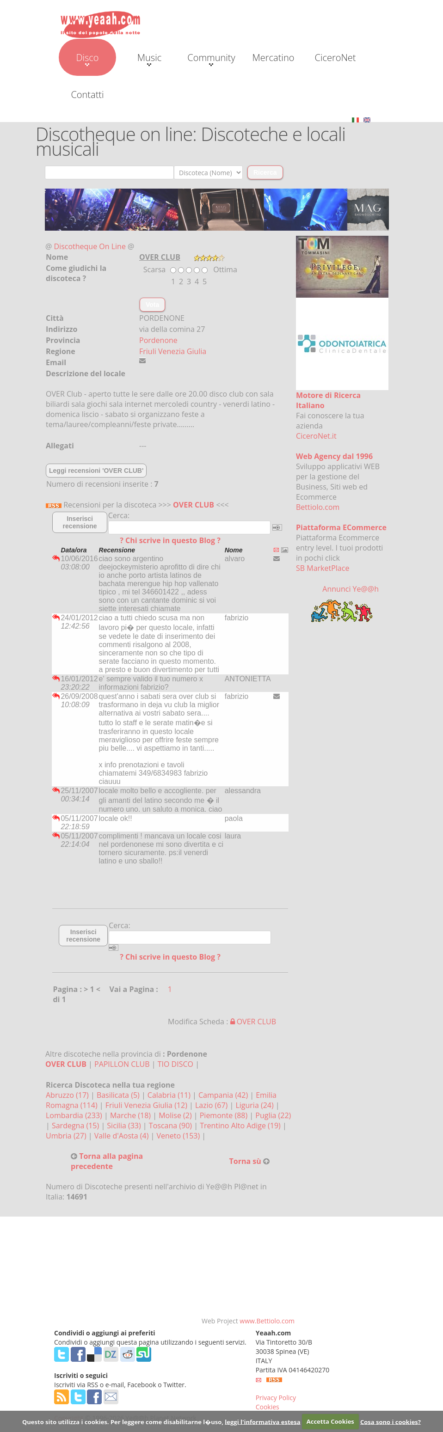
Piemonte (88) (225, 1115)
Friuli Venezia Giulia (172, 351)
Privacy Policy (276, 1397)
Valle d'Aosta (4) (122, 1136)
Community (211, 58)
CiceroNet (335, 57)
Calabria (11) (170, 1095)
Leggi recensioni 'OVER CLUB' (96, 470)
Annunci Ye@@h (350, 589)
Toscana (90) (171, 1125)
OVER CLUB (193, 505)
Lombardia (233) (75, 1115)
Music (149, 58)
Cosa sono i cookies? (390, 1421)
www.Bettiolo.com (267, 1320)
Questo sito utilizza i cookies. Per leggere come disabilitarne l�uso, (122, 1421)
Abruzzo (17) (68, 1095)
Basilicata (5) (119, 1095)
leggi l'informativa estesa (262, 1421)
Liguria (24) (255, 1105)
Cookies (267, 1406)
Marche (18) (131, 1115)
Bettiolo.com (317, 507)
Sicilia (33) (125, 1125)
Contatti (87, 94)
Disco (87, 58)
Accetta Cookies (330, 1421)
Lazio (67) (212, 1105)
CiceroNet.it (316, 436)
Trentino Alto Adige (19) (241, 1125)
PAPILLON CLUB (122, 1064)
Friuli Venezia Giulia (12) (147, 1105)
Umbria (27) (67, 1136)
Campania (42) (224, 1095)
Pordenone (158, 340)
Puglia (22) (273, 1115)
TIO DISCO (175, 1064)
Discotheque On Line (90, 246)
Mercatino (273, 57)
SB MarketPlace (322, 568)
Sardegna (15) (76, 1125)
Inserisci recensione (80, 522)
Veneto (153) (179, 1136)
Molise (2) (176, 1115)
